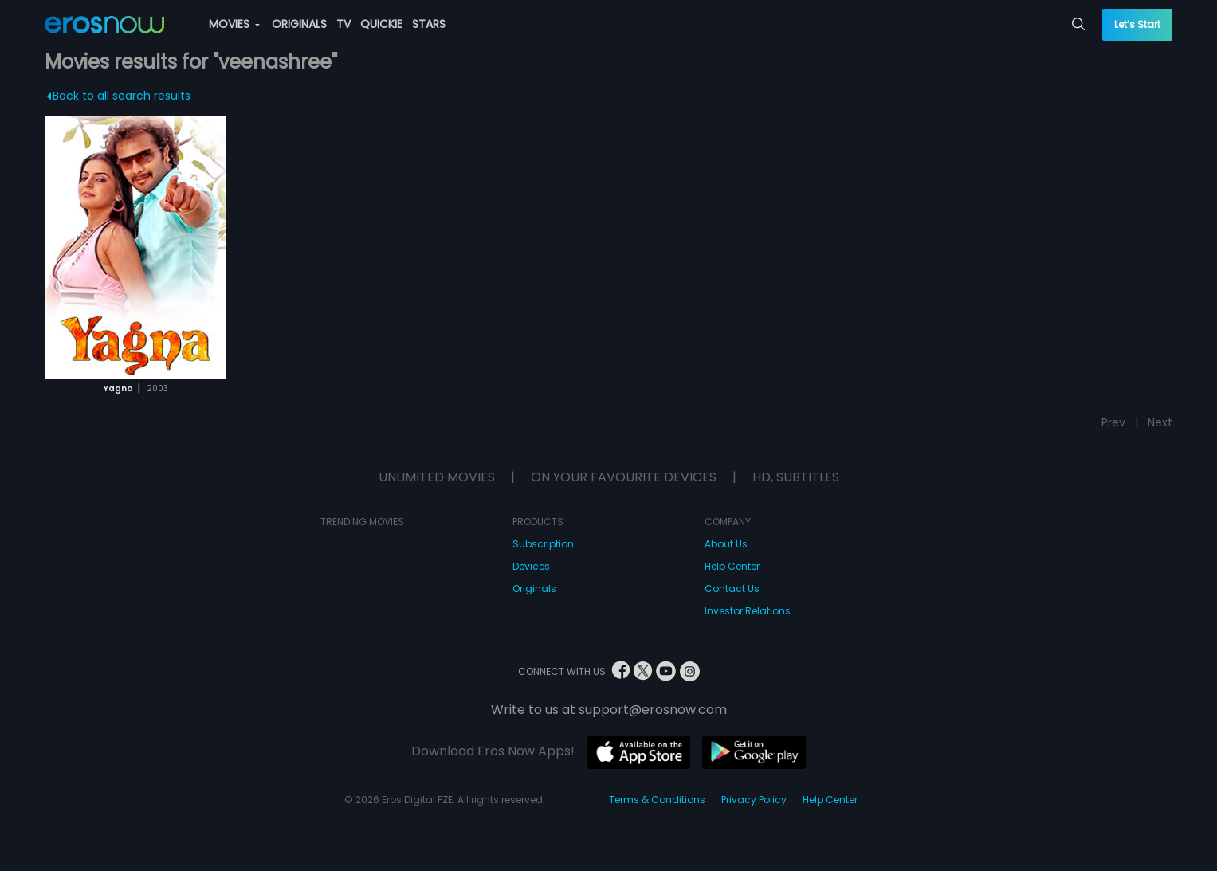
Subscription (543, 544)
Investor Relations (748, 611)
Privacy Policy (754, 799)
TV (343, 24)
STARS (429, 24)
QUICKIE (381, 24)
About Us (726, 544)
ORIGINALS (299, 24)
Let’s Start (1137, 24)
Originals (534, 588)
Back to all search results (119, 96)
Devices (531, 566)
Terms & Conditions (657, 799)
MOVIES (234, 24)
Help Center (732, 566)
